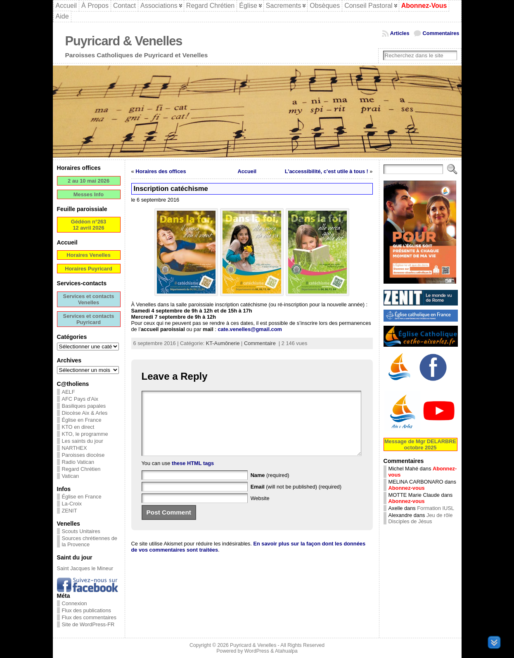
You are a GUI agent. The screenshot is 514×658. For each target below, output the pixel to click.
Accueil (247, 171)
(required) (270, 487)
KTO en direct (78, 427)
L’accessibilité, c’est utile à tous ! (326, 171)
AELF (68, 392)
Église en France (82, 420)
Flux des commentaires (89, 617)
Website (260, 511)
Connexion (74, 603)
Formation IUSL (435, 508)
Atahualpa (286, 651)
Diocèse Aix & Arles (85, 413)
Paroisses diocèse (83, 455)
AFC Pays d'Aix (80, 399)
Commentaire (260, 343)
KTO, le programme (85, 434)
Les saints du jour (82, 441)
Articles (400, 33)
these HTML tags (193, 475)
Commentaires (441, 33)
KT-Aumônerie (223, 343)
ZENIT (69, 511)
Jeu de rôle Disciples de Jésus (420, 518)
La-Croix (72, 504)
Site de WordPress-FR (88, 624)
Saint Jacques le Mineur (85, 568)
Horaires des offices (160, 171)
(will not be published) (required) (296, 499)
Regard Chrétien (81, 469)
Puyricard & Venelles (123, 41)
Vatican (70, 476)
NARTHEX (74, 448)
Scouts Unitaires (81, 531)
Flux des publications (86, 610)
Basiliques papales (84, 406)
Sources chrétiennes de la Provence (89, 541)
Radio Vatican (78, 462)
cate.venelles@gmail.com (250, 329)
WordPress (256, 651)
